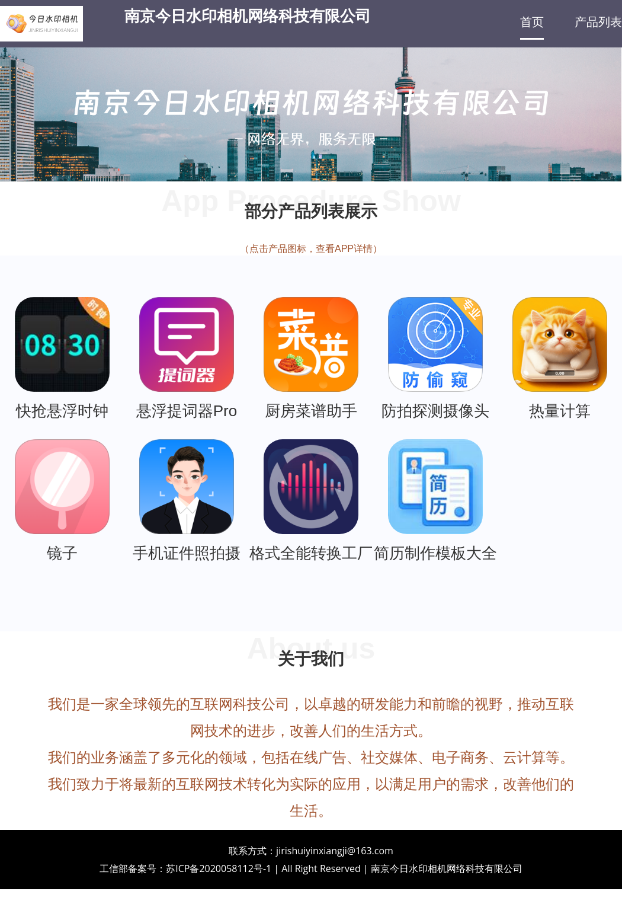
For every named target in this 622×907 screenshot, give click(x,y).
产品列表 (598, 21)
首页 (532, 21)
